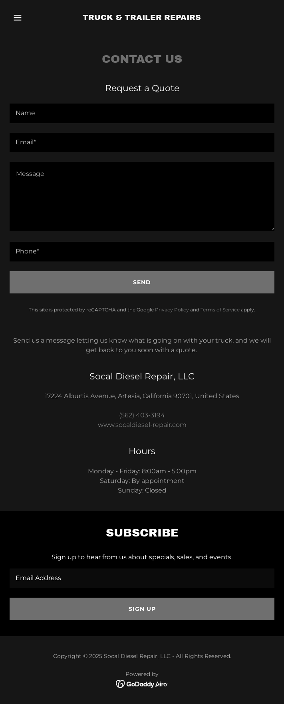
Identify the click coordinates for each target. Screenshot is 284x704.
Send (142, 282)
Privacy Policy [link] (172, 310)
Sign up (142, 608)
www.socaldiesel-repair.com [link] (142, 425)
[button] (29, 18)
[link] (142, 18)
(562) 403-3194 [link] (142, 415)
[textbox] (142, 113)
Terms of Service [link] (220, 310)
